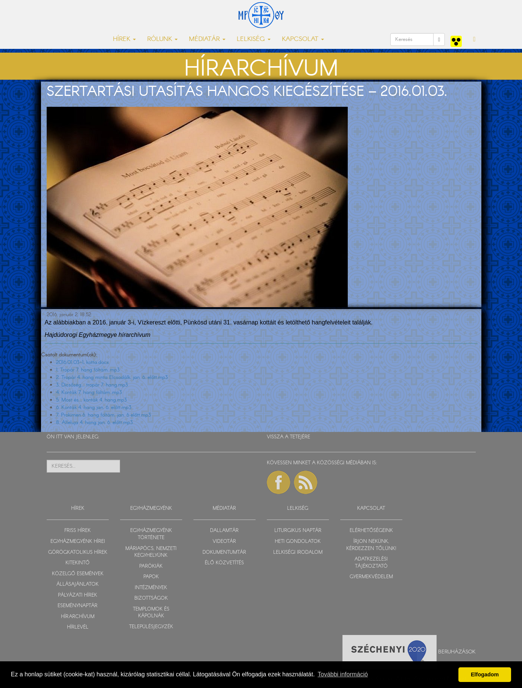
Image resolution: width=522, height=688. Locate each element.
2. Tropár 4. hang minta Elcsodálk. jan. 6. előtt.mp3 (112, 377)
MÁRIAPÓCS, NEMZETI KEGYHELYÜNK (151, 552)
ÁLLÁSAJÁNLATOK (77, 584)
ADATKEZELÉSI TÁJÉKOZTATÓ (371, 563)
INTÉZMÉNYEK (151, 587)
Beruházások (457, 652)
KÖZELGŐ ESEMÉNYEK (77, 573)
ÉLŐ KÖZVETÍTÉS (224, 563)
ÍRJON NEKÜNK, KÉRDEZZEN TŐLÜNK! (371, 545)
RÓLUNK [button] (162, 39)
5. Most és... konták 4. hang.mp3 (91, 400)
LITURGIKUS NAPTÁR (297, 530)
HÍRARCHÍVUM (77, 616)
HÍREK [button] (124, 39)
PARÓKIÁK (151, 566)
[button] (474, 39)
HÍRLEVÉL (77, 627)
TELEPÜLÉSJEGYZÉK (151, 626)
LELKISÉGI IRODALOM (298, 552)
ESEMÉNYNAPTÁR (77, 605)
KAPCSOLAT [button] (303, 39)
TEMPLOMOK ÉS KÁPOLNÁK (151, 613)
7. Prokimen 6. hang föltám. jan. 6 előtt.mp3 (103, 415)
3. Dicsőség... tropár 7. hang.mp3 (92, 385)
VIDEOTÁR (224, 541)
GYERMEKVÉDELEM (371, 576)
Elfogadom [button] (485, 674)
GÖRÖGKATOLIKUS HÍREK (77, 552)
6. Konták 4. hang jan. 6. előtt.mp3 (93, 407)
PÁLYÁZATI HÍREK (77, 595)
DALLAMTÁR (224, 530)
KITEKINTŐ (77, 563)
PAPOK (151, 576)
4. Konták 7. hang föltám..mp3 (89, 392)
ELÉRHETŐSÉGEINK (371, 530)
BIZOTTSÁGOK (151, 598)
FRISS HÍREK (77, 530)
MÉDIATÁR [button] (207, 39)
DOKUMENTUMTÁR (224, 552)
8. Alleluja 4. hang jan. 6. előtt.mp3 (94, 422)
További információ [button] (343, 674)
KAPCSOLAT (371, 508)
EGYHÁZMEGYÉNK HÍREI (77, 541)
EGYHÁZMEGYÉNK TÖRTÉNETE (151, 534)
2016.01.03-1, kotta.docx (82, 362)
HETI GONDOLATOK (298, 541)
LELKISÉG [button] (254, 39)
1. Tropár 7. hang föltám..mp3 (88, 370)
